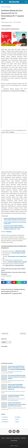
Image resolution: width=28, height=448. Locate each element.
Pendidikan (17, 417)
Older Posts (23, 333)
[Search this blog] (26, 2)
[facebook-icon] (10, 431)
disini (23, 90)
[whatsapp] (19, 282)
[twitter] (8, 282)
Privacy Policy (16, 438)
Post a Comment (17, 22)
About (3, 438)
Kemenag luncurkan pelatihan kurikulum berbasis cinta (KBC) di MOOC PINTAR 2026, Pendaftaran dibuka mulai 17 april (14, 227)
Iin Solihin (14, 2)
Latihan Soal (5, 419)
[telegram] (24, 282)
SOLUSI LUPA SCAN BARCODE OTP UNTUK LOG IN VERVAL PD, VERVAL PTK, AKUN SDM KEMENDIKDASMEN (16, 368)
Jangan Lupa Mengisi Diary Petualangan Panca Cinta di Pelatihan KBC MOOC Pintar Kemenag (17, 404)
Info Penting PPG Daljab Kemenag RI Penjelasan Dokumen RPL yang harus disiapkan (17, 377)
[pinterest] (14, 282)
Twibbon (17, 421)
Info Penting (5, 417)
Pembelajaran (5, 421)
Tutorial (17, 419)
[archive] (6, 342)
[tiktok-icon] (17, 431)
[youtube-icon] (14, 431)
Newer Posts (5, 333)
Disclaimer (23, 438)
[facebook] (3, 282)
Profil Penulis (14, 440)
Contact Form (9, 438)
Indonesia (8, 276)
